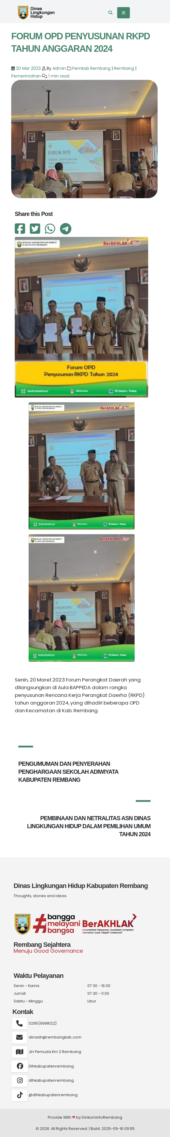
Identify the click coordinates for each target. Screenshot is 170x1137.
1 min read (58, 76)
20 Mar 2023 (28, 68)
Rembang (124, 68)
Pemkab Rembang (91, 68)
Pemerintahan (26, 76)
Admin (59, 68)
